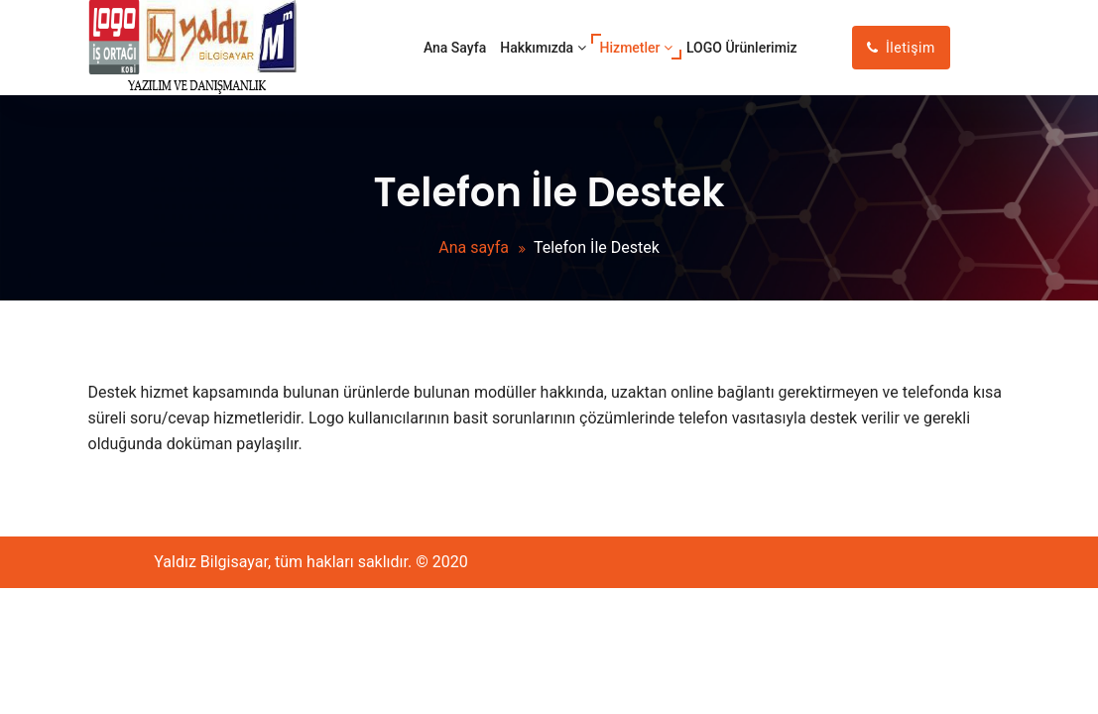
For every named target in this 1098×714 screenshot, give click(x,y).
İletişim (901, 48)
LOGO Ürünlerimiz (741, 48)
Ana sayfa (473, 247)
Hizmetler (636, 48)
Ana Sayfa (455, 48)
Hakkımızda (542, 48)
